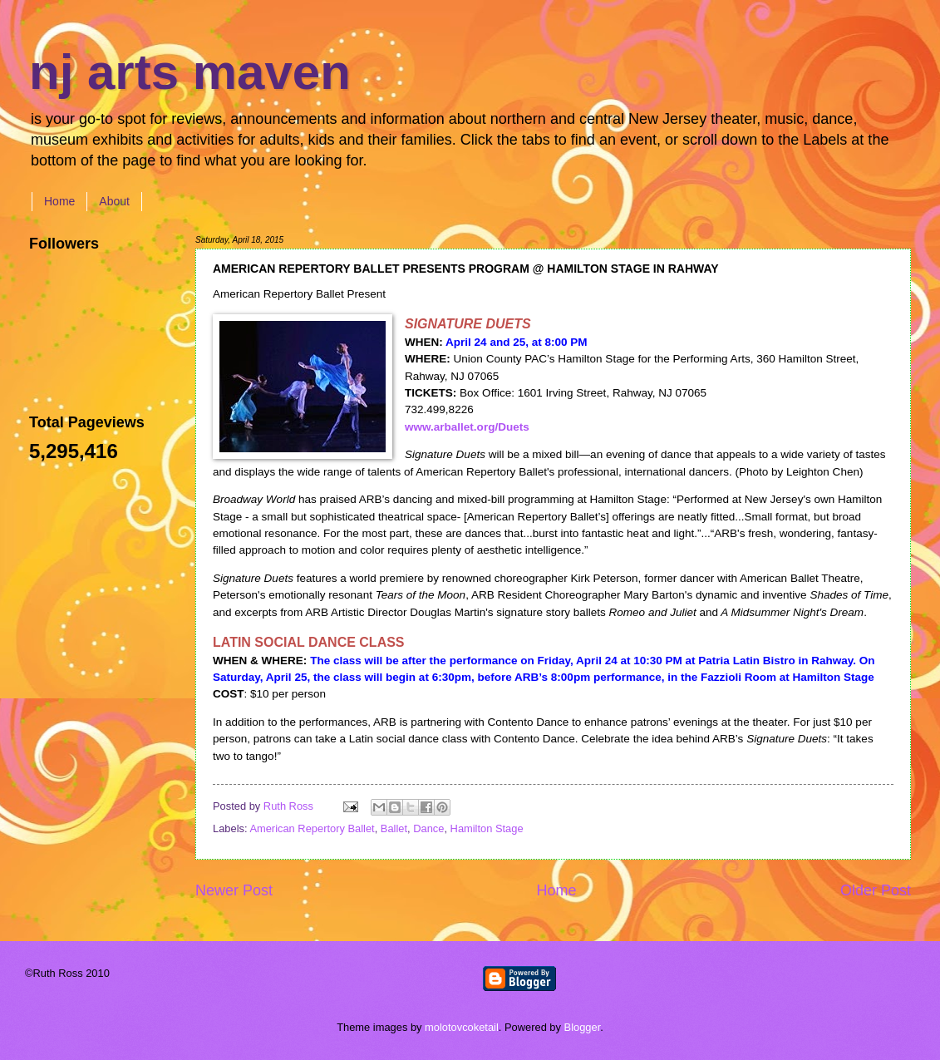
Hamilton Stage (487, 828)
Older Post (875, 890)
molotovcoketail (462, 1027)
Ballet (394, 828)
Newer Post (234, 890)
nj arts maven (190, 72)
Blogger (582, 1027)
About (114, 201)
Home (59, 201)
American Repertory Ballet (311, 828)
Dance (428, 828)
